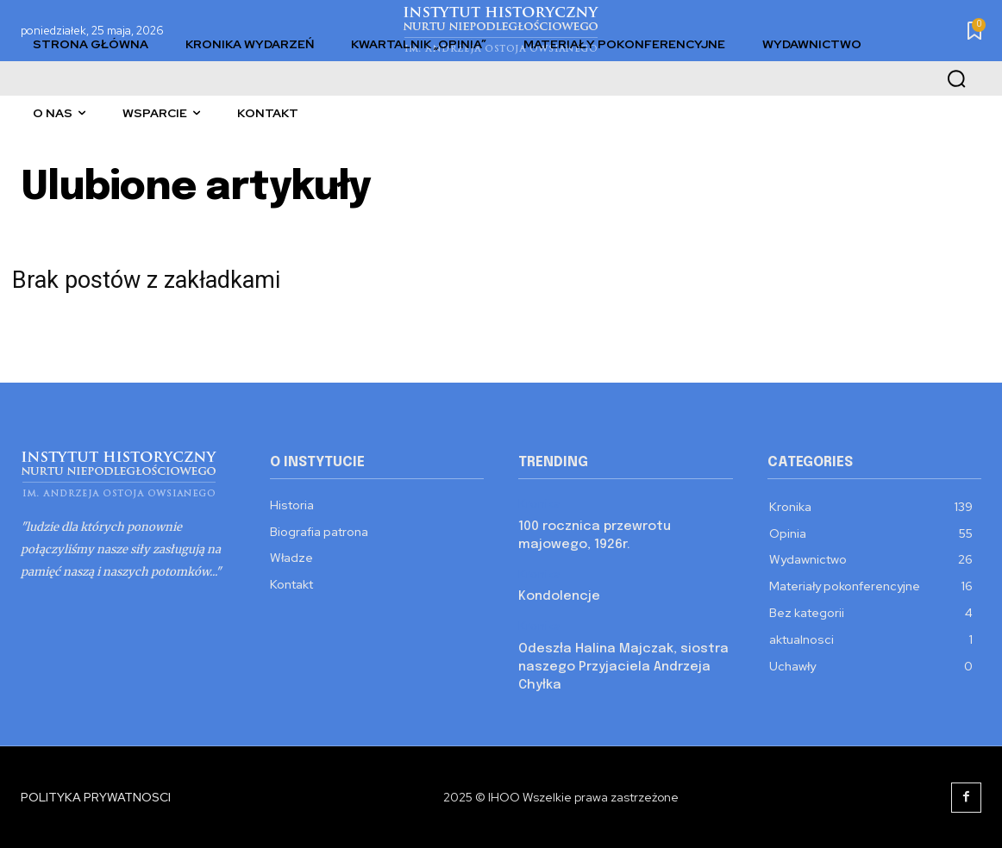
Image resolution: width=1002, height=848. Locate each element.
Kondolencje (559, 596)
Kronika (539, 503)
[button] (956, 78)
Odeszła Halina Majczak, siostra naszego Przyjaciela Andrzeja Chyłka (623, 667)
